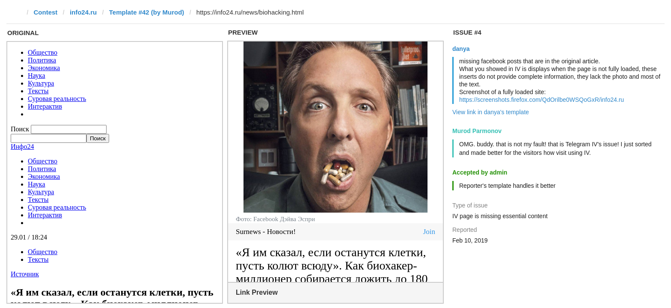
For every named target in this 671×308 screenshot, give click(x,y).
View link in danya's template (490, 112)
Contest (46, 12)
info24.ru (83, 12)
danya (460, 48)
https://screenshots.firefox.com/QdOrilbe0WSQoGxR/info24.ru (541, 99)
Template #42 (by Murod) (146, 12)
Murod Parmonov (477, 130)
